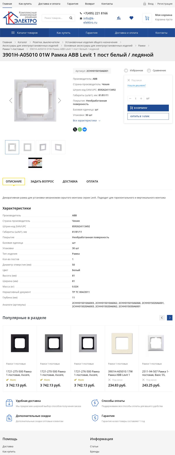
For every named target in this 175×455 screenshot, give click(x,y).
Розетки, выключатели (46, 42)
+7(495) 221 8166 (95, 13)
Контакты (107, 3)
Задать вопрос (42, 181)
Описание (14, 181)
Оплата (92, 181)
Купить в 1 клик (139, 117)
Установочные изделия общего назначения (91, 42)
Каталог (22, 42)
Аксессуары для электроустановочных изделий (30, 45)
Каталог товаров (27, 32)
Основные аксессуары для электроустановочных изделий (98, 45)
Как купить (25, 3)
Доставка (70, 181)
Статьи (94, 446)
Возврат (90, 3)
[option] (20, 358)
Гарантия (72, 3)
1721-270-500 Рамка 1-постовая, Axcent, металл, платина (52, 373)
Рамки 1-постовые (13, 49)
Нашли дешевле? (136, 85)
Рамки (141, 45)
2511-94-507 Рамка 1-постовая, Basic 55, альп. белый (155, 373)
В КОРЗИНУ (138, 108)
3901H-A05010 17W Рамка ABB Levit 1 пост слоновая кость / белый (121, 373)
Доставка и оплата (49, 3)
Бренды (94, 451)
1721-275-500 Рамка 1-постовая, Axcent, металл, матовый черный (18, 373)
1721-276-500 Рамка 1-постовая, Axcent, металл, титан (86, 373)
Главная (7, 3)
